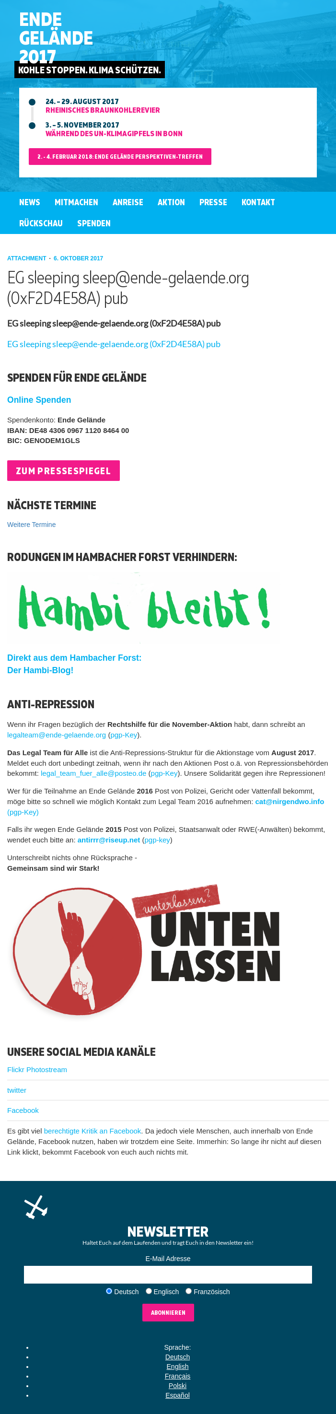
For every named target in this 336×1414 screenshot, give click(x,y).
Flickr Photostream (37, 1069)
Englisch (166, 1292)
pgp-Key (123, 735)
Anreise (128, 202)
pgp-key (157, 840)
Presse (213, 202)
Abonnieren (168, 1312)
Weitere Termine (31, 524)
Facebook (23, 1110)
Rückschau (41, 223)
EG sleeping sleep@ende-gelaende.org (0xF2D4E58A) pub (113, 344)
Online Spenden (39, 400)
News (29, 202)
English (178, 1366)
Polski (177, 1386)
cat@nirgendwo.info (289, 801)
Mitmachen (76, 202)
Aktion (171, 202)
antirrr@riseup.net (109, 840)
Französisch (212, 1292)
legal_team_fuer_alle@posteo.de (93, 773)
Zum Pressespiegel (63, 470)
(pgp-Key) (23, 812)
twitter (16, 1090)
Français (178, 1376)
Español (177, 1395)
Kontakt (258, 202)
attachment (27, 258)
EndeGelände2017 (56, 38)
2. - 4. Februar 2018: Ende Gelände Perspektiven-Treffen (120, 156)
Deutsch (126, 1292)
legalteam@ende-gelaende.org (56, 735)
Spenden (94, 223)
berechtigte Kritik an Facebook (92, 1131)
